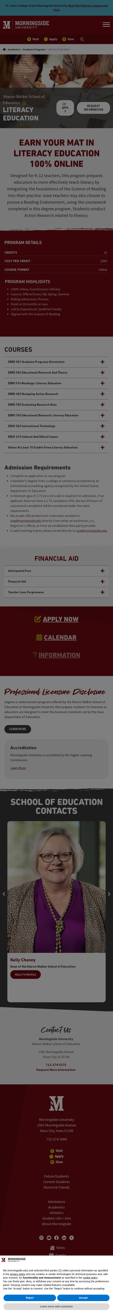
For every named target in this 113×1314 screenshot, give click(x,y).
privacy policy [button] (17, 1274)
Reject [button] (30, 1297)
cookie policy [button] (90, 1277)
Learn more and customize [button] (56, 1306)
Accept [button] (83, 1297)
